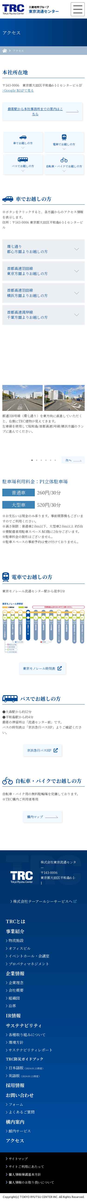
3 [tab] (41, 460)
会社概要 (16, 990)
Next (73, 460)
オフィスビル (20, 948)
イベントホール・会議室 (29, 956)
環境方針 (16, 1042)
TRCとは (15, 921)
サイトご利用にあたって (26, 1166)
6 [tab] (55, 460)
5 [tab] (50, 460)
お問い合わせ (20, 1095)
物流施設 (16, 940)
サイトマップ (18, 1158)
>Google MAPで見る (18, 90)
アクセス (18, 50)
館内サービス (20, 1131)
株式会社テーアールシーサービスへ (42, 901)
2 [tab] (36, 460)
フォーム (16, 1104)
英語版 (25, 1076)
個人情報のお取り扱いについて (31, 1182)
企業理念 (16, 983)
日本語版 (27, 1068)
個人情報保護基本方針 (25, 1174)
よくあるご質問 (22, 1112)
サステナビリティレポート (31, 1050)
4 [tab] (46, 460)
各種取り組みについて (27, 1035)
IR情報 (13, 1015)
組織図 (14, 998)
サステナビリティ (24, 1025)
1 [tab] (32, 460)
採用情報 (15, 1085)
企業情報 (15, 973)
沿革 (12, 1006)
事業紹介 (15, 931)
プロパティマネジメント (29, 964)
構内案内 (15, 1121)
